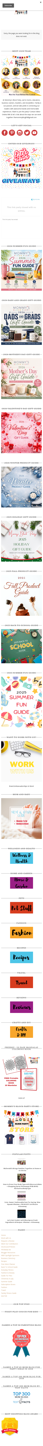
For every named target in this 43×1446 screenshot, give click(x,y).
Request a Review (7, 1241)
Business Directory (8, 1258)
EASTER (4, 1296)
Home (3, 1235)
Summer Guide (6, 1281)
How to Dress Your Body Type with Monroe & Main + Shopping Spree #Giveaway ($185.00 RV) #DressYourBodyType (22, 1186)
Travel (3, 1290)
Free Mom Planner (8, 1264)
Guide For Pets (6, 1276)
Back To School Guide (9, 1267)
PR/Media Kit (6, 1250)
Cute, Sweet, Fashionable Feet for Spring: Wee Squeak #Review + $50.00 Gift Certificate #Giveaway (22, 1204)
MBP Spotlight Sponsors (10, 1255)
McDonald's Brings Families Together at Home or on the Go (22, 1169)
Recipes (4, 1261)
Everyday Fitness (7, 1270)
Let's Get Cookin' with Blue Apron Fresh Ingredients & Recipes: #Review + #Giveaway (22, 1221)
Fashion (4, 1287)
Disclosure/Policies (8, 1247)
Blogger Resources (8, 1252)
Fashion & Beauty (7, 1273)
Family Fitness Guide (8, 1293)
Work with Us (6, 1238)
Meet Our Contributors (9, 1244)
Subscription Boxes (8, 1284)
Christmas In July (7, 1279)
